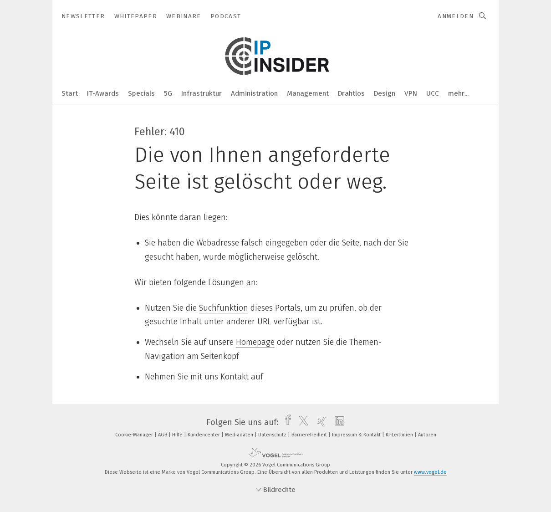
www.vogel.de (430, 472)
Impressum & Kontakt (357, 435)
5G (168, 93)
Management (308, 93)
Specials (141, 93)
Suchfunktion (223, 308)
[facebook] (286, 422)
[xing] (319, 422)
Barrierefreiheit (309, 435)
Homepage (255, 342)
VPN (410, 93)
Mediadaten (240, 435)
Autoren (427, 435)
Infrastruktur (201, 93)
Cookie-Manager (134, 435)
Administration (254, 93)
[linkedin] (337, 422)
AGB (163, 435)
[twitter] (301, 422)
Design (384, 93)
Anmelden (456, 16)
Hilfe (178, 435)
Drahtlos (351, 93)
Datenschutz (273, 435)
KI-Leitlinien (400, 435)
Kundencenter (204, 435)
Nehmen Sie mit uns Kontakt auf (204, 377)
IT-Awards (103, 93)
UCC (432, 93)
